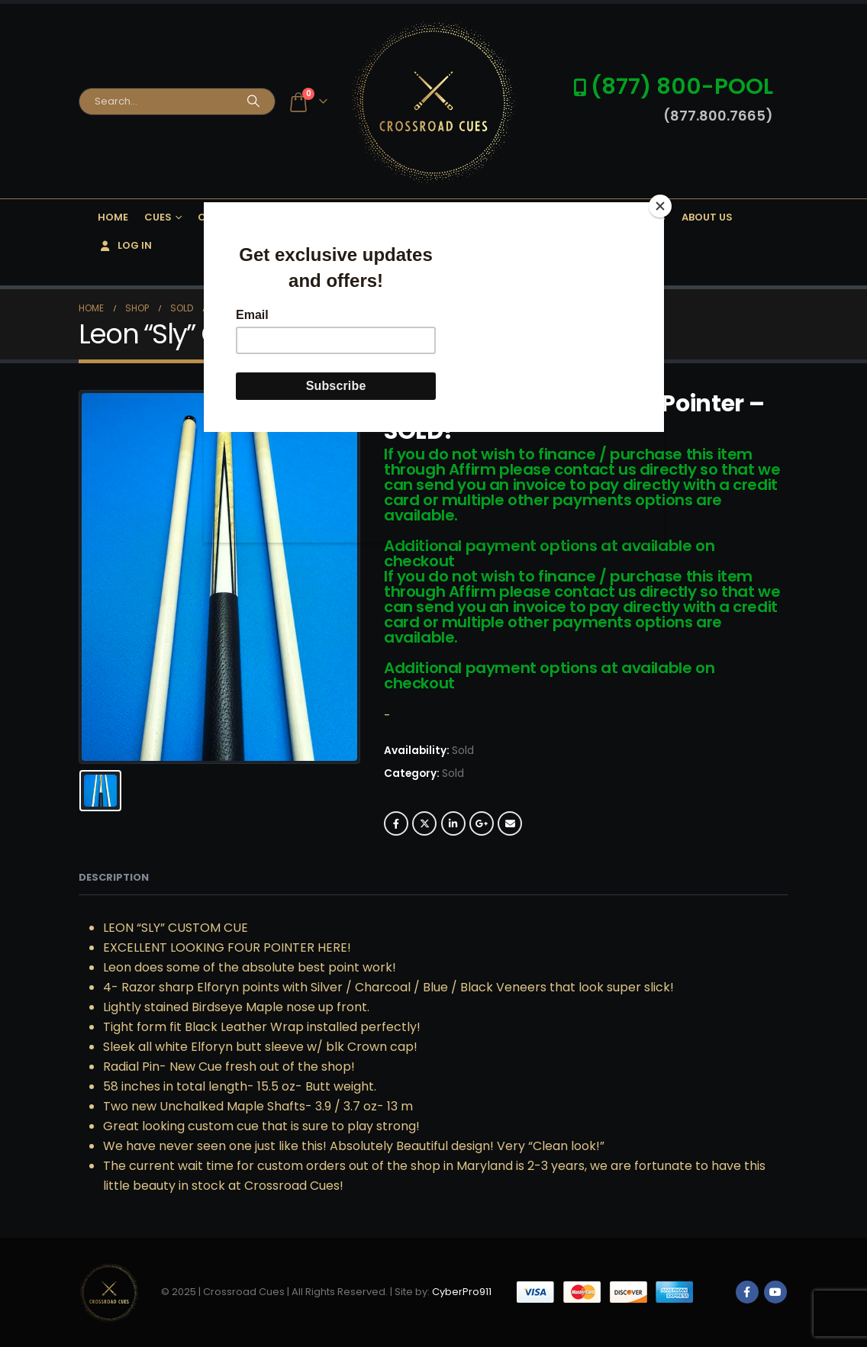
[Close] (660, 206)
